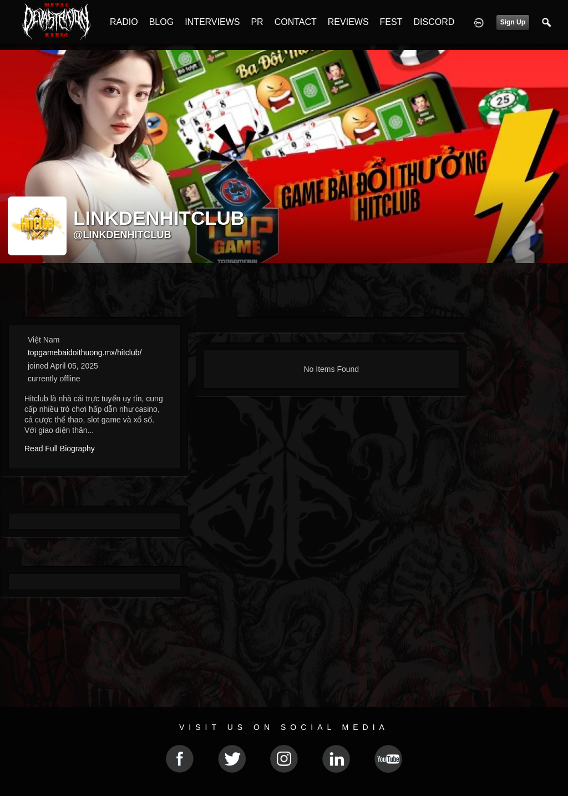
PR (257, 22)
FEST (391, 22)
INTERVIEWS (212, 22)
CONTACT (296, 22)
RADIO (124, 22)
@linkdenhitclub (122, 234)
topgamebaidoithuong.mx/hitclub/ (84, 352)
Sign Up (512, 22)
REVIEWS (348, 22)
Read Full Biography (59, 448)
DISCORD (433, 22)
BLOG (161, 22)
